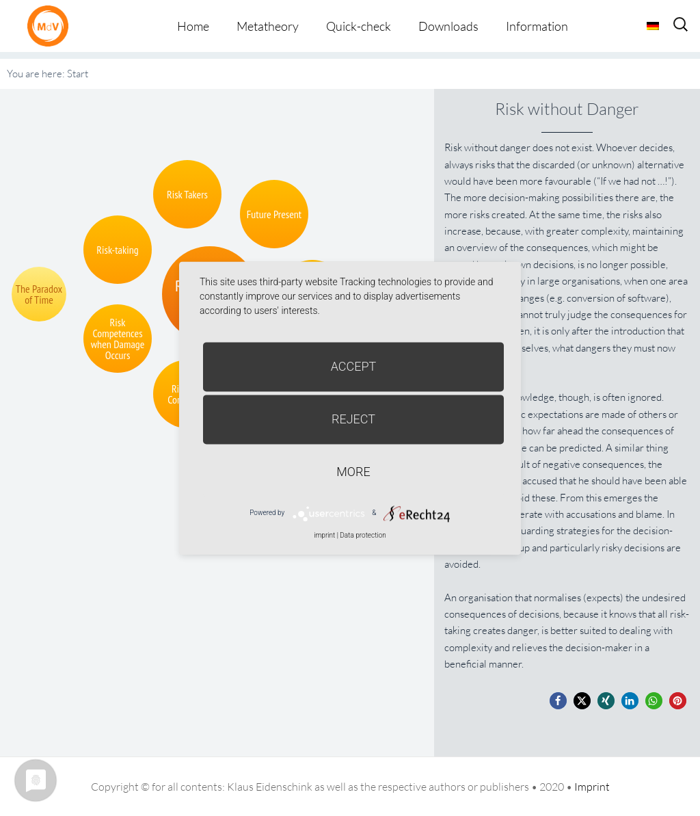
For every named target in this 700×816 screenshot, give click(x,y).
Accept (354, 366)
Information (537, 26)
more (353, 471)
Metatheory (268, 26)
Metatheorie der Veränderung (51, 25)
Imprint (592, 786)
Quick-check (358, 26)
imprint (324, 535)
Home (193, 26)
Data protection (363, 535)
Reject (353, 419)
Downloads (448, 26)
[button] (558, 700)
